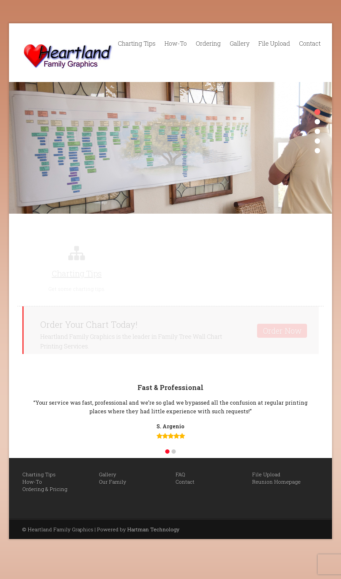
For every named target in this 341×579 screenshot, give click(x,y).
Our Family (112, 481)
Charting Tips (137, 43)
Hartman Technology (153, 529)
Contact (310, 43)
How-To (176, 43)
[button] (167, 451)
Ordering (208, 43)
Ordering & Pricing (44, 489)
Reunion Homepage (276, 481)
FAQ (180, 474)
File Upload (274, 43)
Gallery (239, 43)
